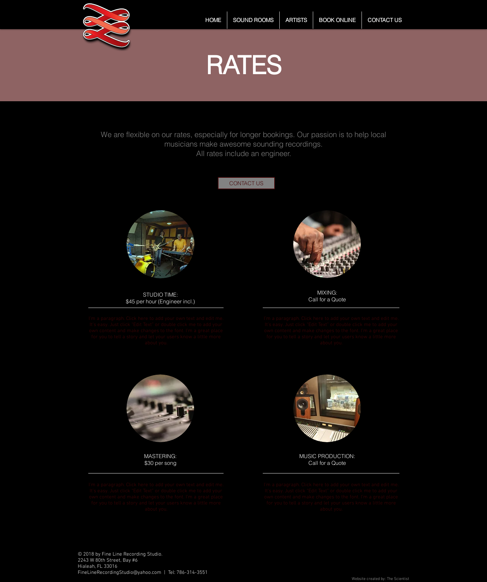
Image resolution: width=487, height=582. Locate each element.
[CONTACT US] (246, 183)
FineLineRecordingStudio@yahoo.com (119, 572)
